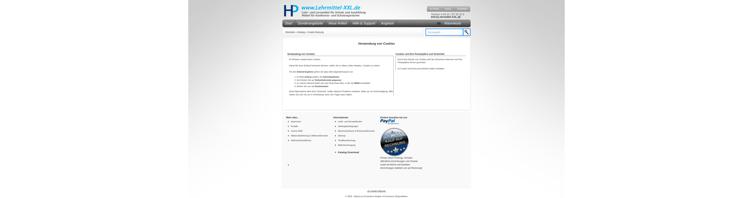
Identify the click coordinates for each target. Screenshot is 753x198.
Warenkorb (452, 23)
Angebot (387, 23)
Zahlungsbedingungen (348, 126)
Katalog (301, 32)
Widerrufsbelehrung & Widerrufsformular (309, 136)
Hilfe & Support (364, 23)
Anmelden (462, 9)
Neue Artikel (337, 23)
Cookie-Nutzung (315, 32)
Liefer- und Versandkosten (350, 121)
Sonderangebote (310, 23)
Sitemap (341, 136)
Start (288, 23)
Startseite (290, 32)
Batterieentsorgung (346, 145)
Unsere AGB (296, 131)
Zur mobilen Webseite (376, 191)
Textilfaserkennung (346, 140)
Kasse (448, 9)
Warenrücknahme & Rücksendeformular (356, 131)
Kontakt (294, 126)
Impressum (296, 121)
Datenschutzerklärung (301, 140)
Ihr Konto (434, 9)
